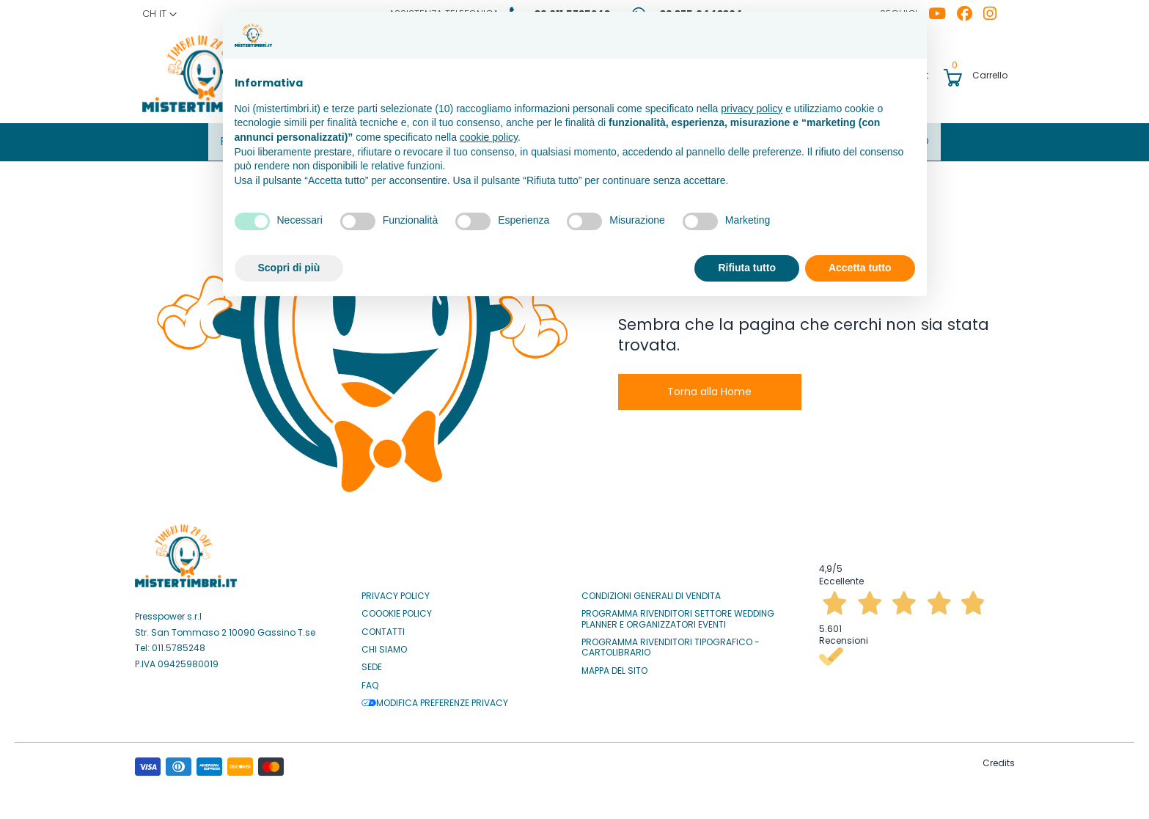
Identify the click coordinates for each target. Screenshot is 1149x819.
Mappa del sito (614, 666)
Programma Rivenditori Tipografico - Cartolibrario (670, 643)
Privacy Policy (395, 592)
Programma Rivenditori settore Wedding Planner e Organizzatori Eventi (677, 614)
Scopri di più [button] (289, 267)
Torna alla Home (709, 387)
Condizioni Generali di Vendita (651, 592)
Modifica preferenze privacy (434, 699)
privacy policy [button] (751, 108)
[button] (159, 14)
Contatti (383, 627)
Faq (369, 681)
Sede (371, 663)
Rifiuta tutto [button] (747, 267)
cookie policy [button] (489, 137)
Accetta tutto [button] (860, 267)
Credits (999, 758)
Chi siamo (384, 645)
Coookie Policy (396, 609)
